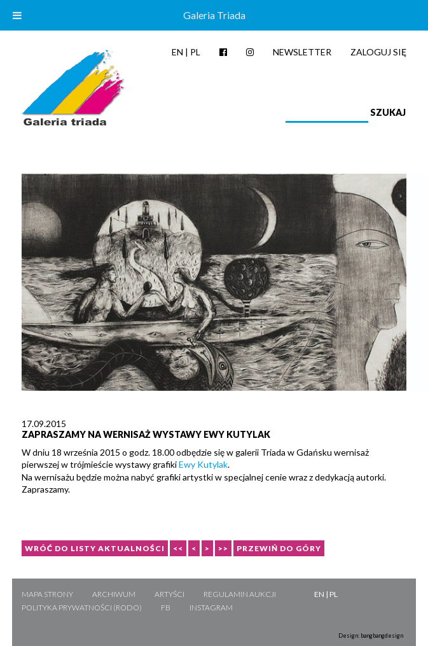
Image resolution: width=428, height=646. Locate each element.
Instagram (211, 607)
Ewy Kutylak (203, 464)
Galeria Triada (214, 15)
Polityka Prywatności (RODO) (82, 607)
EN (177, 51)
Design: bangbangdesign (370, 635)
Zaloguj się (378, 51)
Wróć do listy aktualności (95, 548)
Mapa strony (47, 594)
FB (165, 607)
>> (223, 548)
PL (195, 51)
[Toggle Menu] (17, 15)
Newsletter (302, 51)
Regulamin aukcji (240, 594)
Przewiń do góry (279, 548)
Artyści (169, 594)
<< (178, 548)
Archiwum (113, 594)
